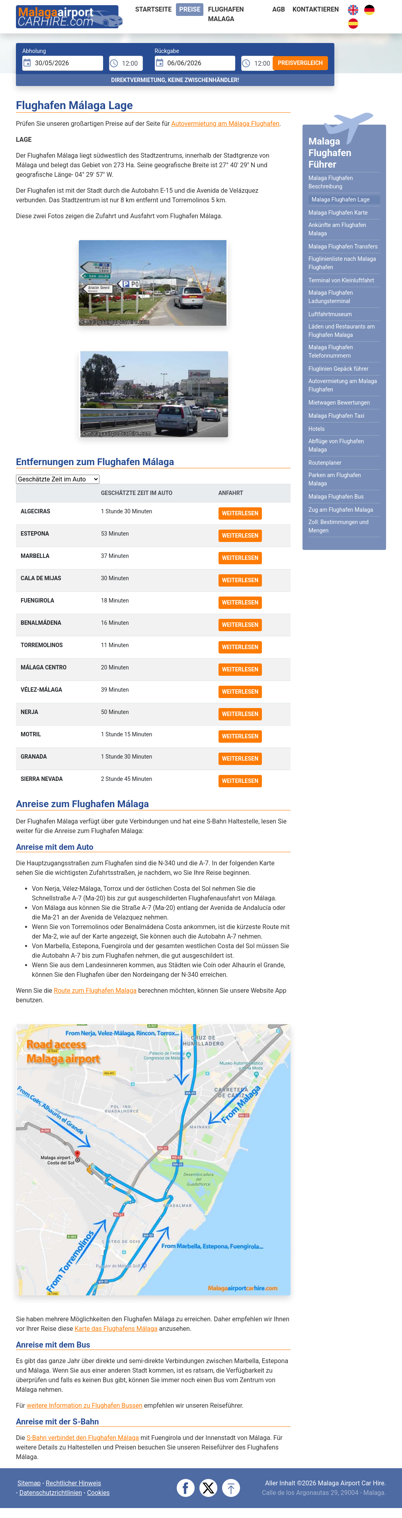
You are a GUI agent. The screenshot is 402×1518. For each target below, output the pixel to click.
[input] (62, 63)
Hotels (316, 429)
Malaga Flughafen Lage (341, 199)
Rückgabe (167, 51)
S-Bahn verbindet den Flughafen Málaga (83, 1438)
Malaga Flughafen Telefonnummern (330, 351)
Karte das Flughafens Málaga (116, 1328)
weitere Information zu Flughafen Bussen (84, 1405)
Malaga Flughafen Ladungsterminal (330, 297)
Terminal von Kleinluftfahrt (341, 280)
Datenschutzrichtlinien (51, 1492)
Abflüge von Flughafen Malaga (336, 445)
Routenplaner (325, 463)
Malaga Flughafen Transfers (343, 246)
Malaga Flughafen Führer (329, 153)
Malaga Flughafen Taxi (336, 416)
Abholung (34, 51)
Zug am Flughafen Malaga (340, 510)
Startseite (153, 9)
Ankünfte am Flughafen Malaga (337, 229)
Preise (189, 9)
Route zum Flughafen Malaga (95, 990)
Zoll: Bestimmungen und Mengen (338, 526)
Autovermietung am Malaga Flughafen (342, 385)
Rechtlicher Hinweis (74, 1483)
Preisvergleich (300, 63)
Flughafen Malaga (226, 14)
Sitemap (29, 1483)
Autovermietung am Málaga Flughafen (225, 123)
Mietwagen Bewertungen (339, 402)
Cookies (99, 1492)
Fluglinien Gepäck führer (338, 369)
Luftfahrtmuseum (330, 314)
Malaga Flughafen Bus (336, 496)
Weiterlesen (240, 513)
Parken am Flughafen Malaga (334, 479)
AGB (278, 9)
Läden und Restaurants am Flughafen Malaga (341, 330)
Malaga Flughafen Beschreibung (330, 182)
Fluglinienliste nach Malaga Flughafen (342, 263)
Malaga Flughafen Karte (338, 212)
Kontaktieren (316, 9)
